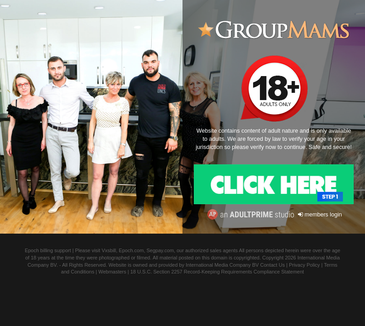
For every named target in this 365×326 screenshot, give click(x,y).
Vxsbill (108, 250)
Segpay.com (160, 250)
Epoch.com (131, 250)
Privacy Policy (304, 265)
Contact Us (272, 265)
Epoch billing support (48, 250)
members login (320, 214)
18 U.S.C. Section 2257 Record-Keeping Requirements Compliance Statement (217, 271)
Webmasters (112, 271)
